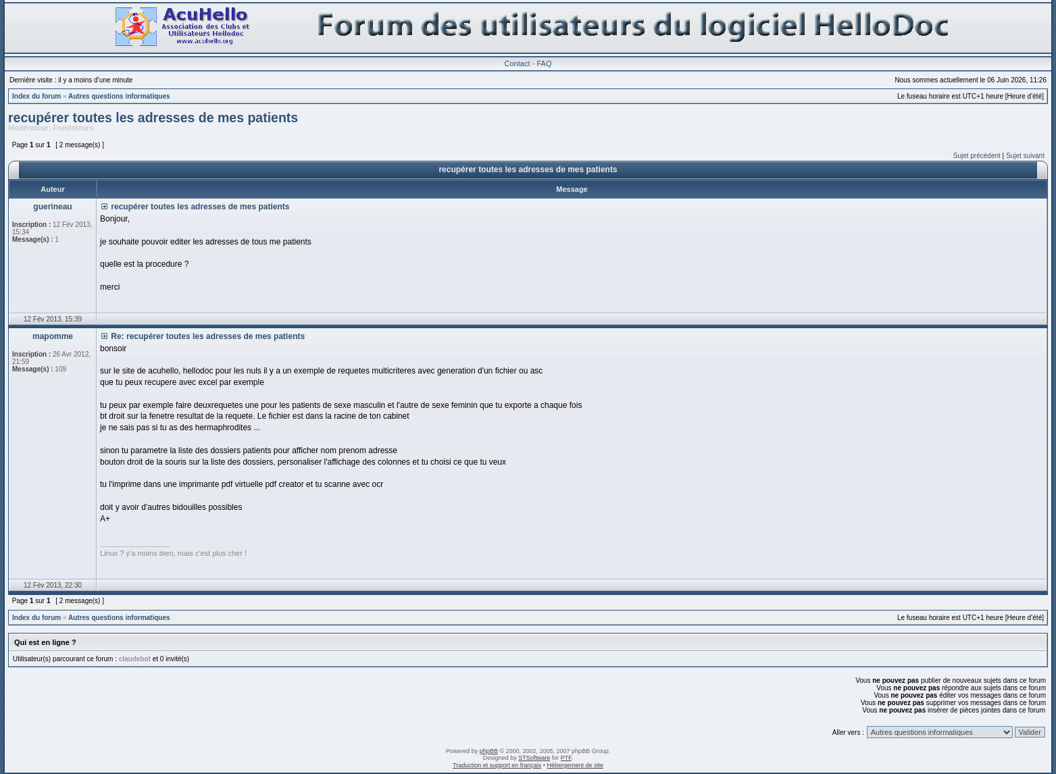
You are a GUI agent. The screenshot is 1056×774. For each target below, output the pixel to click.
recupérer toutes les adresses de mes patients (153, 117)
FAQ (543, 63)
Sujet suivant (1025, 155)
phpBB (489, 751)
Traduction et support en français (497, 765)
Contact (517, 63)
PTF (566, 757)
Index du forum (36, 96)
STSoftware (534, 757)
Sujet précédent (977, 155)
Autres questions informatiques (119, 96)
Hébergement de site (575, 765)
